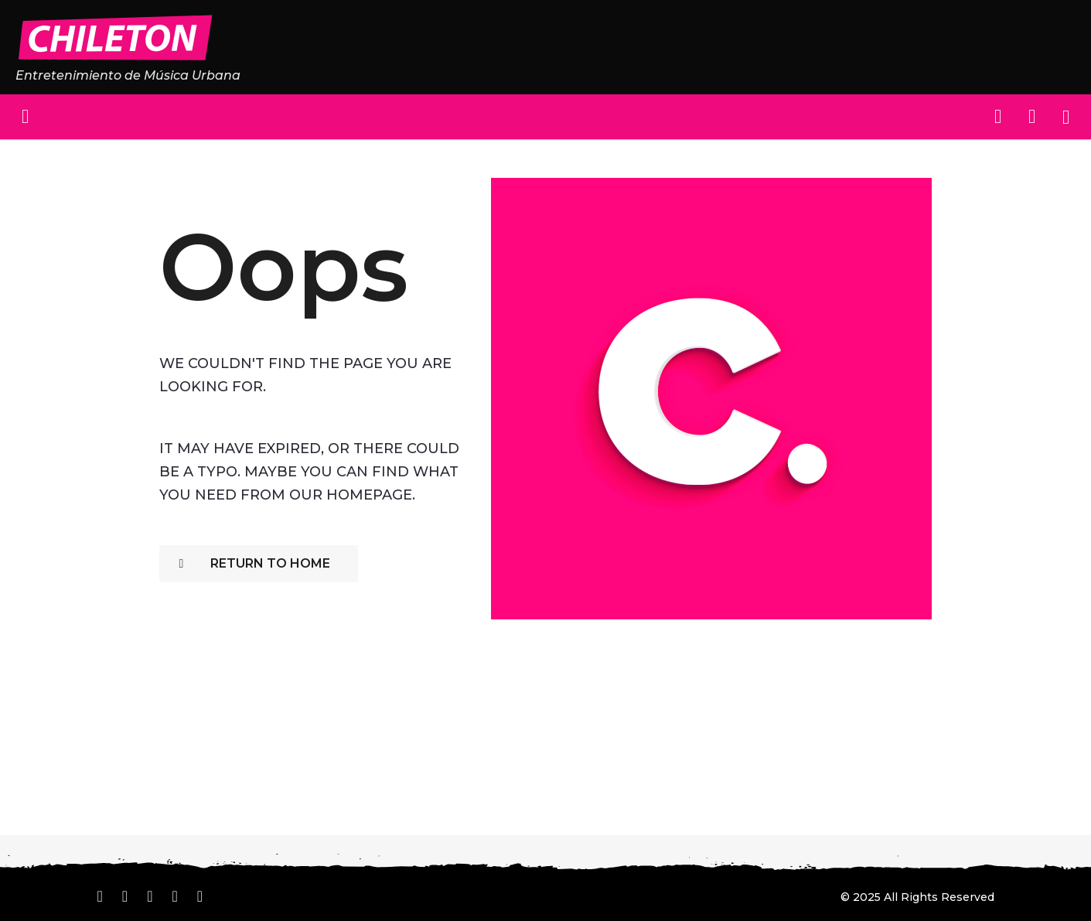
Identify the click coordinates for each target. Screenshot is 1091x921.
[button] (25, 116)
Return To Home (254, 563)
